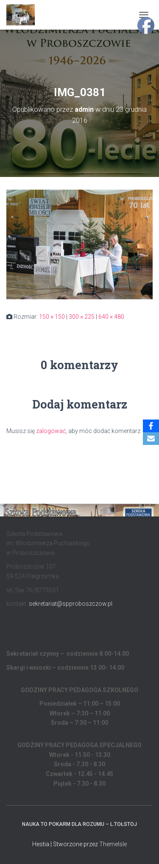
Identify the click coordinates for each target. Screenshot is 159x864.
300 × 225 (82, 316)
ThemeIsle (113, 844)
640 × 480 (111, 316)
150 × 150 (52, 316)
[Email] (151, 438)
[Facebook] (151, 426)
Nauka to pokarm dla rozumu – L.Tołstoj (79, 824)
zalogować (51, 431)
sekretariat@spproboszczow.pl (70, 603)
